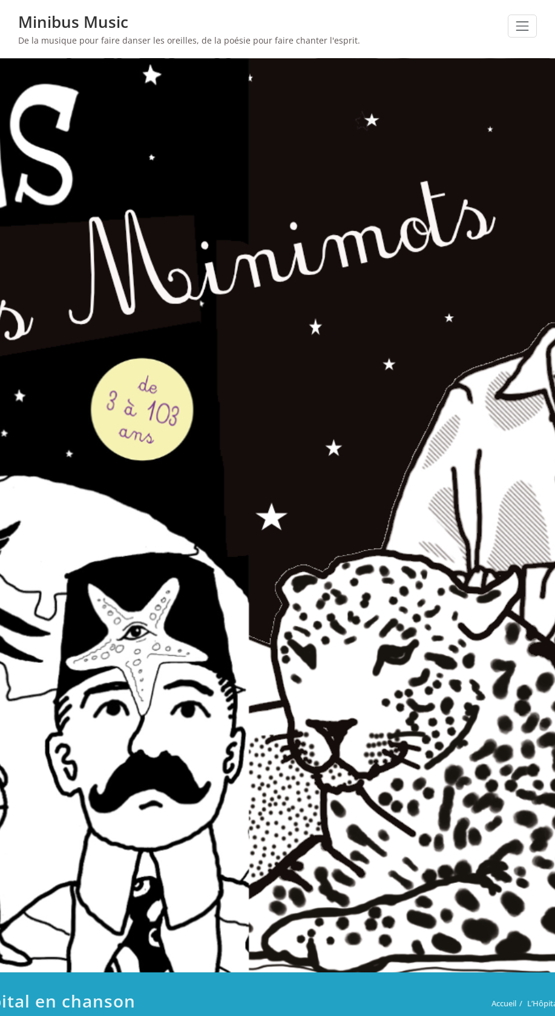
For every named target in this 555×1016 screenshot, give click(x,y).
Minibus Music (73, 22)
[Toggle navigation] (522, 26)
